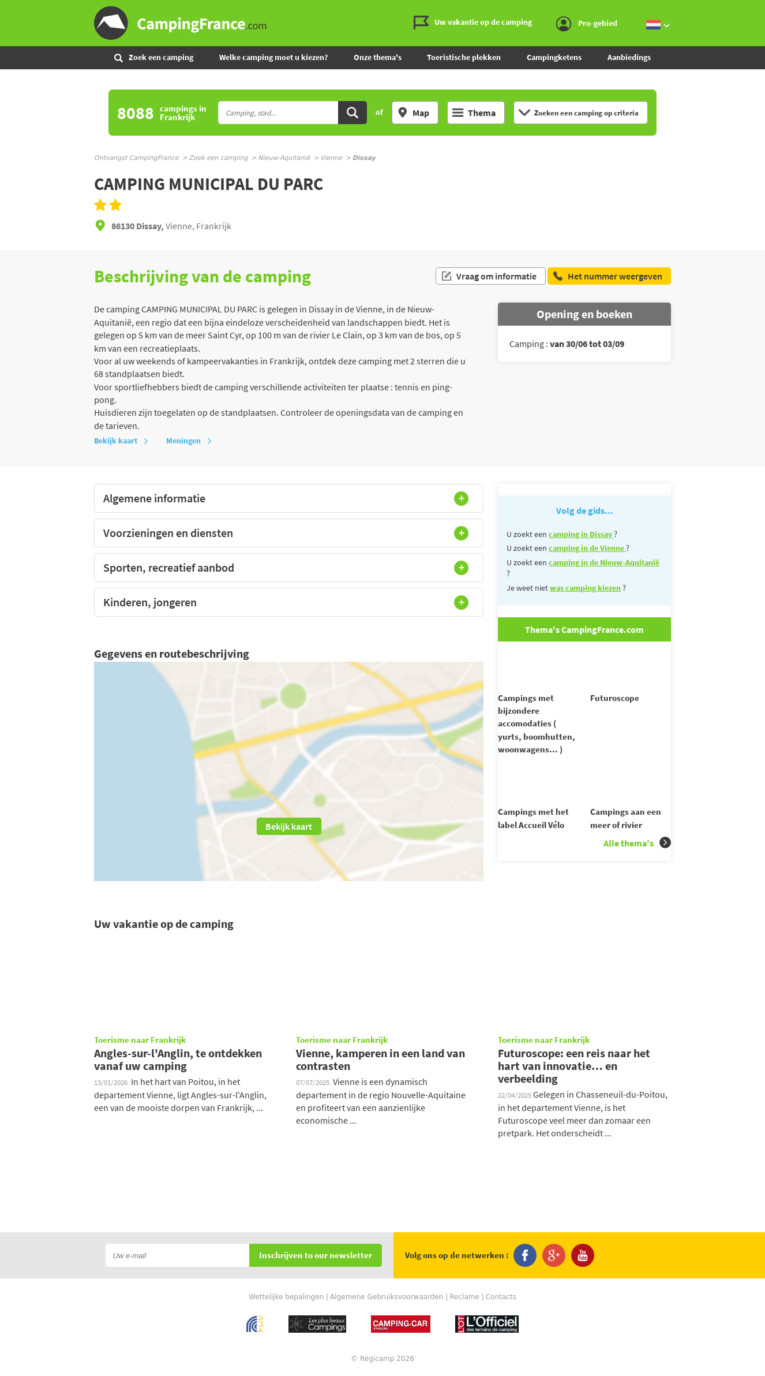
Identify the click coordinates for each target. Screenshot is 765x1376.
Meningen (189, 440)
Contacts (501, 1297)
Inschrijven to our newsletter (315, 1256)
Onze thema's (378, 57)
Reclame (464, 1297)
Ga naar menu (751, 9)
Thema (474, 112)
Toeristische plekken (464, 57)
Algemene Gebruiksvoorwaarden (386, 1297)
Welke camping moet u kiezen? (273, 57)
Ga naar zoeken (763, 9)
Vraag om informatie (489, 276)
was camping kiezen (585, 588)
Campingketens (554, 57)
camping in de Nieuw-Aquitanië (604, 562)
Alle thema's (637, 863)
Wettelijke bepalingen (286, 1297)
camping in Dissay (581, 534)
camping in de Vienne (587, 548)
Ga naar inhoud (757, 9)
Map (413, 112)
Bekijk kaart (121, 440)
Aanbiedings (629, 57)
